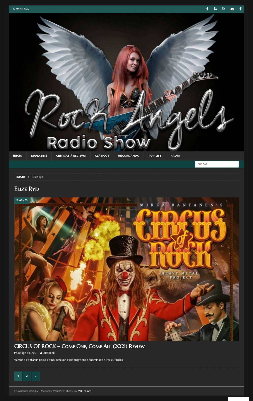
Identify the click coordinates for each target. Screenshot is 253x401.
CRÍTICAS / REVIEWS (71, 155)
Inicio (17, 155)
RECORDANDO (128, 155)
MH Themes (84, 391)
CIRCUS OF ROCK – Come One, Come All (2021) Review (79, 346)
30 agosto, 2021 (27, 353)
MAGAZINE (39, 155)
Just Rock (49, 353)
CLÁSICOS (102, 155)
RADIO (175, 155)
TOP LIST (155, 155)
